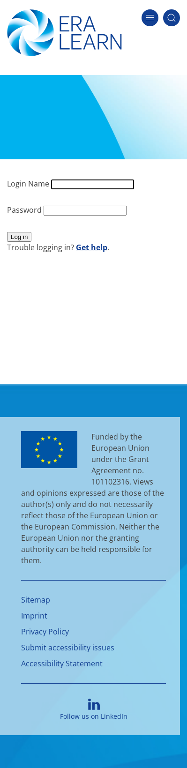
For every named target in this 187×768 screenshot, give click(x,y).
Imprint (34, 616)
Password (25, 210)
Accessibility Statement (62, 663)
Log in (19, 236)
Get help (91, 247)
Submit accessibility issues (67, 647)
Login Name (29, 184)
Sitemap (35, 600)
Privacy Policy (45, 631)
